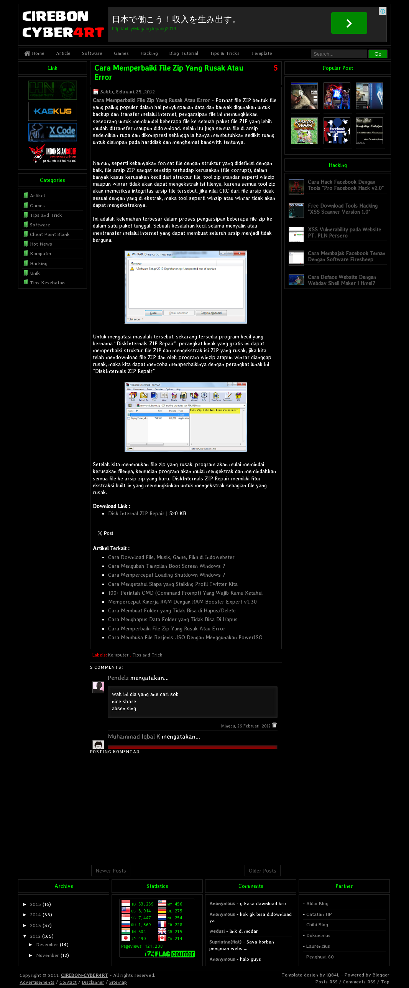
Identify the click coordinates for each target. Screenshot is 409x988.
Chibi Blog (317, 924)
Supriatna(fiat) (225, 942)
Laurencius (318, 946)
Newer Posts (110, 871)
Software (92, 53)
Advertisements (37, 982)
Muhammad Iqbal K (134, 736)
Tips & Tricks (225, 53)
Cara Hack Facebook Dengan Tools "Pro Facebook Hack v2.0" (346, 185)
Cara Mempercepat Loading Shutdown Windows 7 (166, 575)
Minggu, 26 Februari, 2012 (246, 726)
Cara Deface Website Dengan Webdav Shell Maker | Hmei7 (342, 280)
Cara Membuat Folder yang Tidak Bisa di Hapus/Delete (172, 610)
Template (261, 53)
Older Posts (262, 871)
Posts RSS (326, 982)
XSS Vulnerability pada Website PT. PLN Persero (344, 232)
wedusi (217, 931)
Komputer (118, 655)
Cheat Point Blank (50, 234)
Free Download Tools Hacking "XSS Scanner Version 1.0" (343, 208)
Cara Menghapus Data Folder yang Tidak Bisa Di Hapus (173, 619)
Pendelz (118, 677)
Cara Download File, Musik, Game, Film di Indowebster (171, 557)
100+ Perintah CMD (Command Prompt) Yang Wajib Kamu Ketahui (185, 593)
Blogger (381, 975)
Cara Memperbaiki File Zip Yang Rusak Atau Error (151, 100)
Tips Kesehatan (47, 282)
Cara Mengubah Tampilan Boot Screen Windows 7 (166, 566)
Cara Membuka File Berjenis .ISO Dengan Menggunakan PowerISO (185, 637)
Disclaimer (93, 982)
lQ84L (333, 975)
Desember (47, 944)
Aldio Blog (317, 903)
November (47, 955)
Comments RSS (359, 982)
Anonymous (222, 903)
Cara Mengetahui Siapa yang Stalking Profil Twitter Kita (173, 584)
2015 (35, 904)
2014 (35, 914)
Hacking (149, 53)
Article (63, 53)
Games (121, 53)
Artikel (37, 195)
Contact (68, 982)
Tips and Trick (147, 655)
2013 (35, 925)
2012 (35, 936)
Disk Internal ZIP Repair (136, 513)
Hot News (41, 244)
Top (385, 982)
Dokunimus (318, 935)
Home (34, 53)
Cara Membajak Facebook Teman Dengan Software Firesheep (346, 256)
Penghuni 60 (320, 957)
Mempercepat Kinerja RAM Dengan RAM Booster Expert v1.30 (182, 602)
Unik (35, 273)
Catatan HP (319, 914)
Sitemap (118, 982)
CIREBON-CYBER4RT (84, 975)
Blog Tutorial (183, 53)
